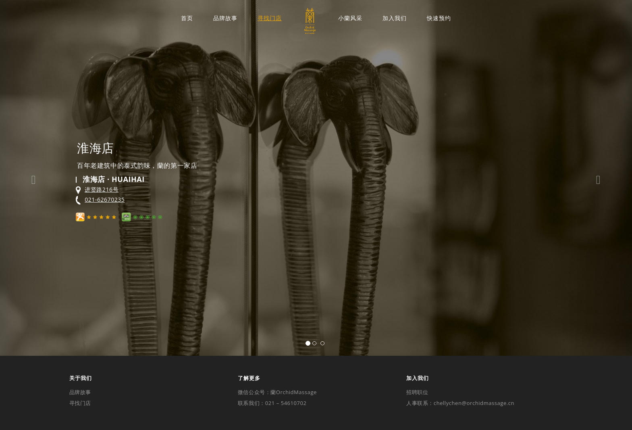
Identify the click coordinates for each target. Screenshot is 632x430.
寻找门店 (270, 18)
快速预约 (439, 18)
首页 (187, 18)
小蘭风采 (350, 18)
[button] (31, 178)
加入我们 (395, 18)
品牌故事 (225, 18)
